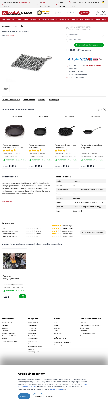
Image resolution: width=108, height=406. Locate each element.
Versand (5, 331)
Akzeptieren (24, 396)
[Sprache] (104, 2)
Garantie (41, 100)
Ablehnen (38, 396)
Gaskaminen (32, 341)
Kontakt (4, 339)
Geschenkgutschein (61, 345)
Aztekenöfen (32, 325)
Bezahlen (5, 328)
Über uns (83, 323)
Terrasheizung (33, 333)
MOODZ (56, 331)
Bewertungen (54, 100)
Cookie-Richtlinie (56, 389)
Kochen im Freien (34, 344)
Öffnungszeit (84, 328)
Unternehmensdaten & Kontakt (90, 325)
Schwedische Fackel (35, 347)
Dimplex (56, 328)
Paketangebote (33, 352)
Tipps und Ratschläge (87, 333)
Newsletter (83, 331)
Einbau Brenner (33, 339)
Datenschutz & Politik (9, 336)
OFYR (55, 323)
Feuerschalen (32, 328)
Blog (81, 336)
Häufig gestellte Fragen (10, 341)
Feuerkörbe (32, 331)
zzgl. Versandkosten (83, 50)
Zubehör (31, 349)
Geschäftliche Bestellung (62, 342)
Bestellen (5, 325)
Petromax (11, 35)
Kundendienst (7, 323)
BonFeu (56, 325)
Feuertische (32, 336)
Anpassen (49, 396)
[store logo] (17, 13)
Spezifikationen (29, 100)
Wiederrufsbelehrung (9, 333)
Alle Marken (58, 333)
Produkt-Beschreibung (11, 100)
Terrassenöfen (33, 323)
